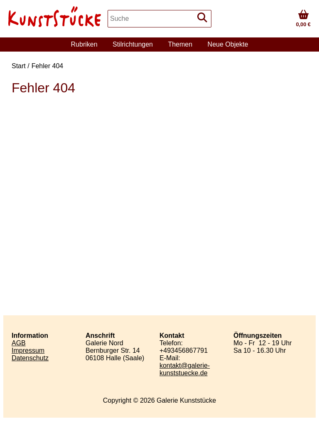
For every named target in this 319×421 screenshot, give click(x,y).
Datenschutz (30, 358)
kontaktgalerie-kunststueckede (185, 369)
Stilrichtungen (133, 44)
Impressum (28, 350)
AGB (19, 343)
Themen (180, 44)
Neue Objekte (228, 44)
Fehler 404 (48, 65)
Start (19, 65)
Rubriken (84, 44)
